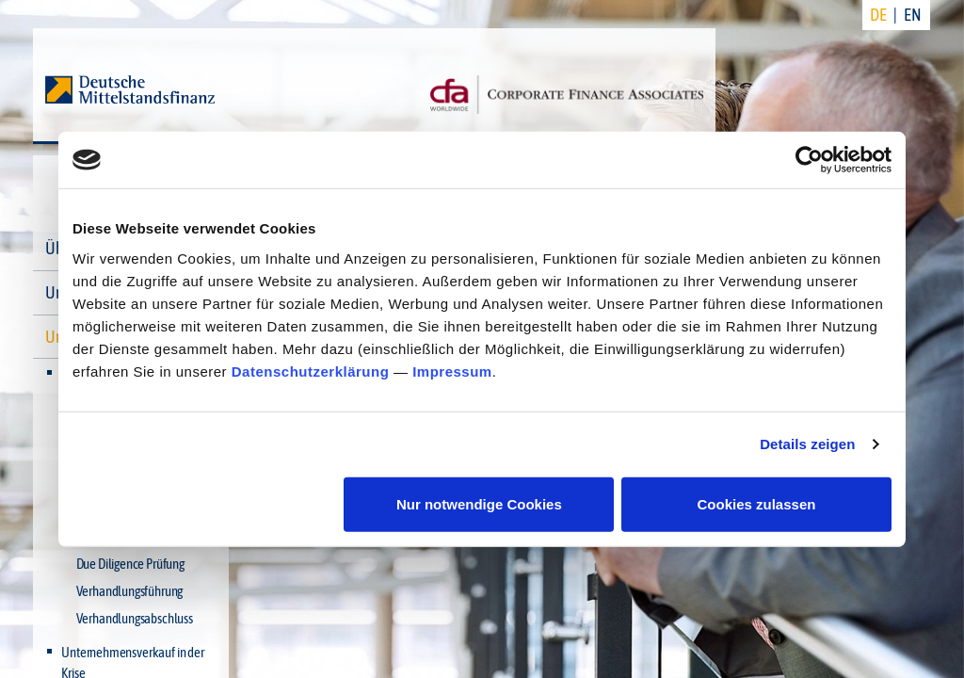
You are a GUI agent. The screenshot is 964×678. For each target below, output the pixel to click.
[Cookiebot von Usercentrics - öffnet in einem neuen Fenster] (809, 160)
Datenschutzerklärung (311, 371)
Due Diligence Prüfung (130, 564)
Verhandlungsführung (130, 591)
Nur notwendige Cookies (479, 503)
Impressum (452, 371)
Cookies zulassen (757, 503)
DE (878, 14)
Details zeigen (807, 444)
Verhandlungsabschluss (134, 618)
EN (913, 14)
